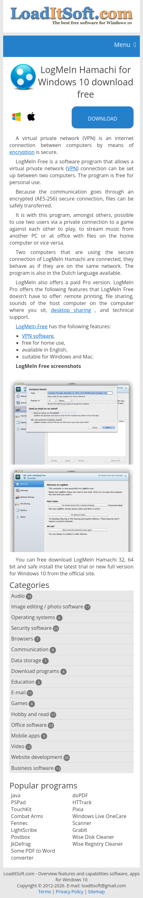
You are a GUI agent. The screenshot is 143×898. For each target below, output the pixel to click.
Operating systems (37, 617)
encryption (22, 152)
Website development (40, 757)
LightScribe (24, 830)
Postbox (20, 836)
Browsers (26, 638)
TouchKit (21, 809)
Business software (36, 768)
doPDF (80, 795)
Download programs (39, 671)
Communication (33, 649)
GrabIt (80, 830)
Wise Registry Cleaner (98, 843)
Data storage (30, 660)
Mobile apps (29, 735)
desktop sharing (71, 310)
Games (23, 703)
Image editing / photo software (51, 606)
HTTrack (82, 802)
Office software (32, 725)
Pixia (78, 809)
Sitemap (96, 892)
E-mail (22, 692)
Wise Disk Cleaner (93, 836)
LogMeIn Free (31, 326)
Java (15, 795)
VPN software (38, 335)
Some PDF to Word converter (33, 854)
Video (21, 746)
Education (26, 682)
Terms (44, 892)
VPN (72, 168)
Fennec (19, 823)
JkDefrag (21, 843)
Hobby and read (34, 714)
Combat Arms (27, 816)
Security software (35, 628)
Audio (21, 596)
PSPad (18, 802)
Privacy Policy (69, 892)
